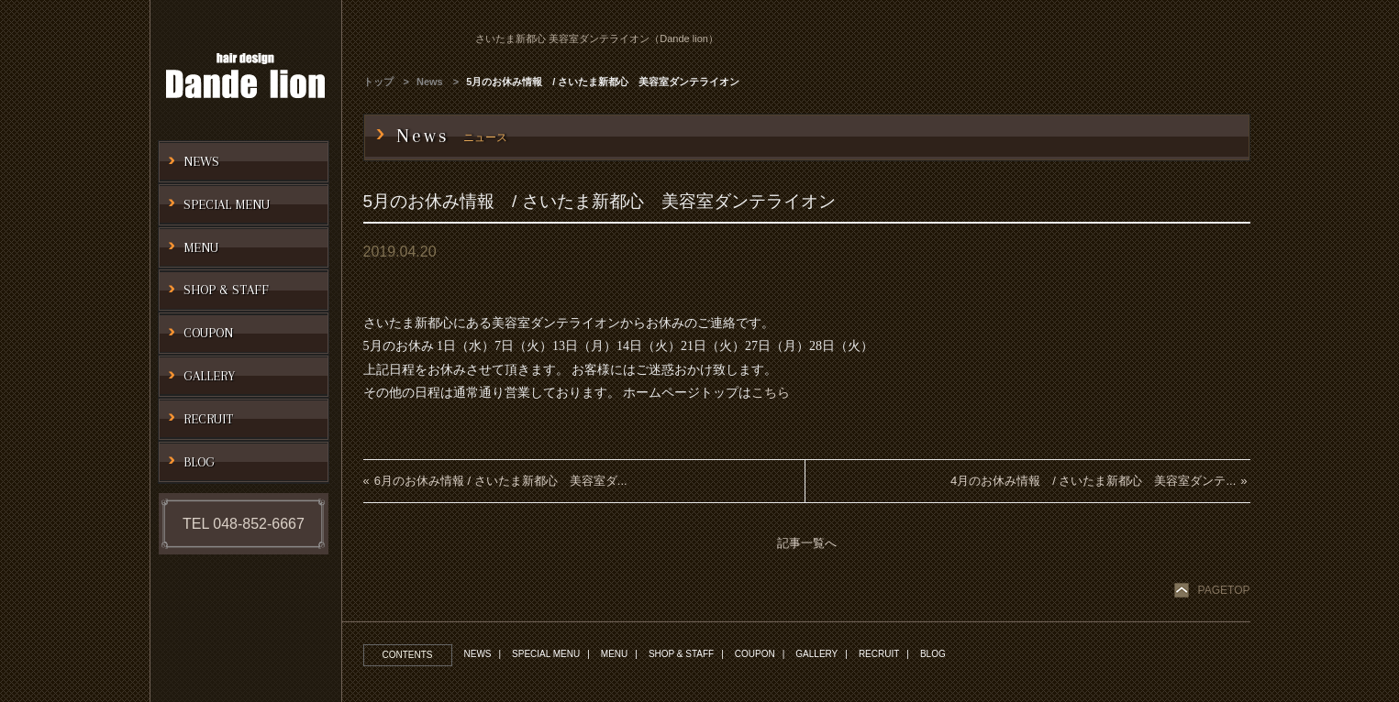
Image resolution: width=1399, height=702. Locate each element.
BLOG (933, 654)
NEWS (478, 654)
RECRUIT (879, 654)
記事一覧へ (807, 543)
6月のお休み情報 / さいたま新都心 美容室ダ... (500, 481)
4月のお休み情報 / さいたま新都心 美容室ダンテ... (1093, 481)
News (429, 81)
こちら (770, 392)
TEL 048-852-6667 (244, 524)
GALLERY (816, 654)
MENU (614, 654)
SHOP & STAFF (681, 654)
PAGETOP (1224, 590)
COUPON (755, 654)
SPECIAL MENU (546, 654)
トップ (378, 81)
